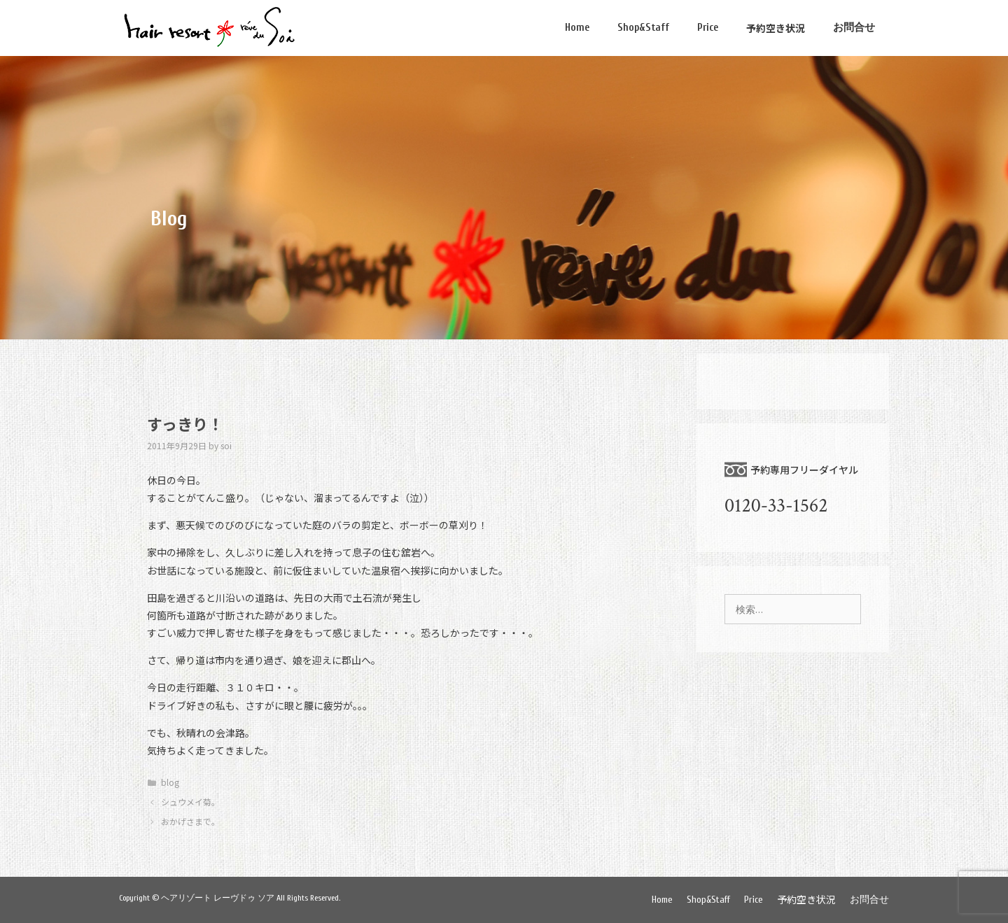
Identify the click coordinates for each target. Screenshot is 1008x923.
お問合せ (854, 28)
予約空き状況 (775, 28)
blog (170, 782)
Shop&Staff (643, 28)
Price (707, 28)
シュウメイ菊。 (190, 802)
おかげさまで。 (190, 821)
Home (577, 28)
